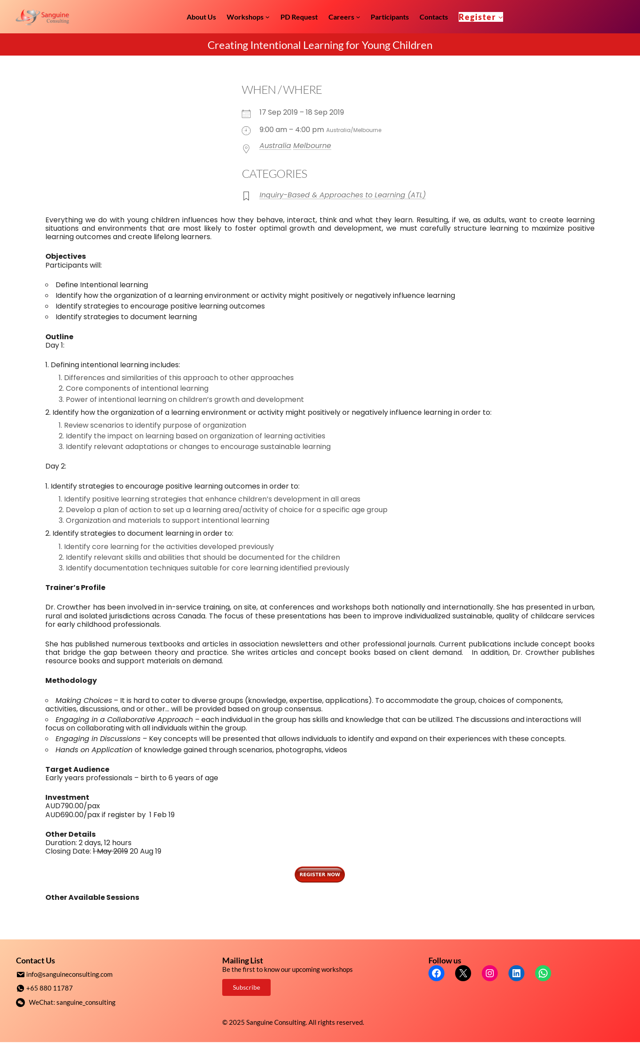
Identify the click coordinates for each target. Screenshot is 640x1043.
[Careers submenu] (358, 17)
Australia (275, 145)
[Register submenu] (500, 16)
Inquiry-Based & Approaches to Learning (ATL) (343, 195)
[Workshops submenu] (267, 17)
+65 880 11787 (49, 987)
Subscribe (246, 987)
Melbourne (312, 145)
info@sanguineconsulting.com (69, 974)
